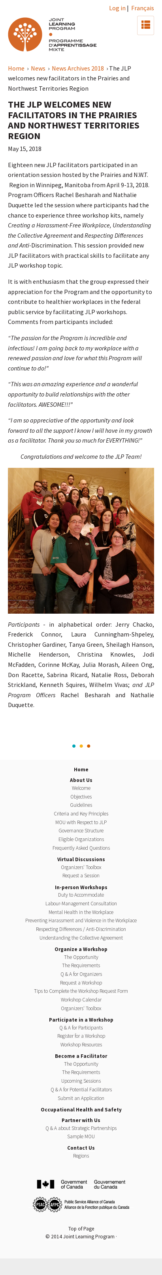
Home (17, 68)
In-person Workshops (81, 887)
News (39, 68)
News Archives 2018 (78, 68)
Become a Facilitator (81, 1056)
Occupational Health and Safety (81, 1109)
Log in (117, 8)
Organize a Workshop (81, 949)
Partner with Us (81, 1120)
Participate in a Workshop (81, 1019)
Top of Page (81, 1228)
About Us (81, 780)
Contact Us (81, 1148)
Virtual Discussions (81, 859)
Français (142, 8)
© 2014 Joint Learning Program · (81, 1236)
